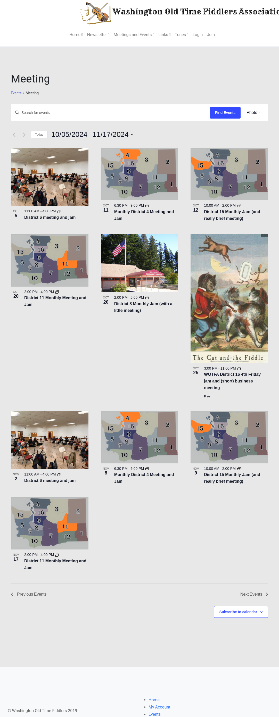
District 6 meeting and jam (50, 217)
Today (39, 134)
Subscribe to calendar (238, 611)
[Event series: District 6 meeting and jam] (59, 211)
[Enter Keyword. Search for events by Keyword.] (110, 112)
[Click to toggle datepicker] (93, 134)
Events (16, 93)
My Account (159, 706)
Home (154, 699)
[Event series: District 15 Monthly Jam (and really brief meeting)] (239, 205)
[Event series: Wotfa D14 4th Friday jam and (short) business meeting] (239, 368)
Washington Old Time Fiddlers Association (167, 12)
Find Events (225, 112)
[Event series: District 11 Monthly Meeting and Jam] (58, 291)
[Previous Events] (14, 134)
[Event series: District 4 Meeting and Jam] (147, 205)
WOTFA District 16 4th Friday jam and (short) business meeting (232, 381)
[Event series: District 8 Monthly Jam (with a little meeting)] (147, 297)
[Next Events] (24, 134)
